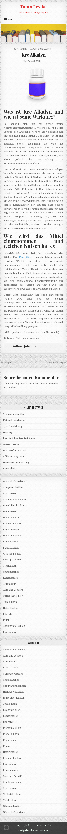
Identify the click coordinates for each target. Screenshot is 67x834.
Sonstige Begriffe (13, 559)
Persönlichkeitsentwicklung (19, 438)
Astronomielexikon (14, 626)
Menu (10, 19)
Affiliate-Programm (14, 456)
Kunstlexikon (10, 577)
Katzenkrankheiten (14, 420)
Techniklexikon (12, 794)
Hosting (7, 432)
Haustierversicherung (16, 462)
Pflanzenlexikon (12, 523)
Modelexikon (10, 511)
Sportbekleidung (13, 426)
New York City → (56, 362)
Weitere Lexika (12, 553)
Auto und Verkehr (13, 589)
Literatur (8, 614)
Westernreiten (11, 444)
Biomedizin (9, 468)
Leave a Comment (34, 60)
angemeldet (21, 383)
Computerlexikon (13, 487)
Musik (6, 620)
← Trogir (6, 362)
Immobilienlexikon (13, 505)
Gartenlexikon (11, 571)
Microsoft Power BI (14, 450)
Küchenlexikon (11, 529)
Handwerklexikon (13, 691)
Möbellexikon (11, 517)
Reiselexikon (10, 541)
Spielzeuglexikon (13, 595)
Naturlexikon (10, 608)
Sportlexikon (44, 48)
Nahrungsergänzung (28, 338)
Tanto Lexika (33, 6)
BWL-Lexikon (11, 547)
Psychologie (10, 632)
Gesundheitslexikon (27, 48)
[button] (6, 827)
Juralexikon (10, 602)
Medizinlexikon (12, 535)
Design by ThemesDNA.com (33, 830)
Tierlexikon (9, 565)
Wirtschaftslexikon (14, 481)
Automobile (9, 584)
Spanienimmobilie (13, 414)
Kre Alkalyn (33, 55)
